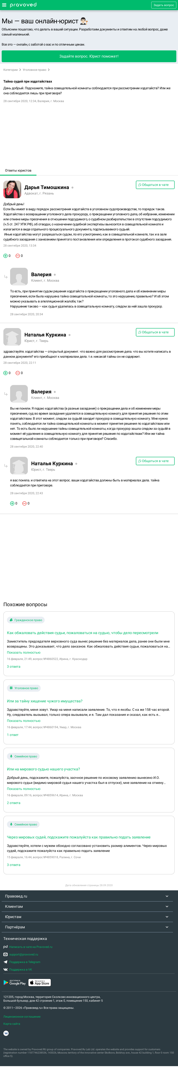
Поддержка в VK (17, 969)
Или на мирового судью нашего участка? (43, 769)
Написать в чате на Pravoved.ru (27, 947)
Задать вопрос (164, 5)
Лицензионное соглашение (21, 1016)
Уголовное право (34, 69)
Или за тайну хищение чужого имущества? (45, 701)
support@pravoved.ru (20, 954)
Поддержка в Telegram (21, 962)
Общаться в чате (153, 185)
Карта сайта (11, 1023)
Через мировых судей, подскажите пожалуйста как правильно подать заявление (79, 837)
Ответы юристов (18, 170)
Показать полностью (23, 652)
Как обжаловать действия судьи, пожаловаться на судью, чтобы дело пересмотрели (82, 633)
